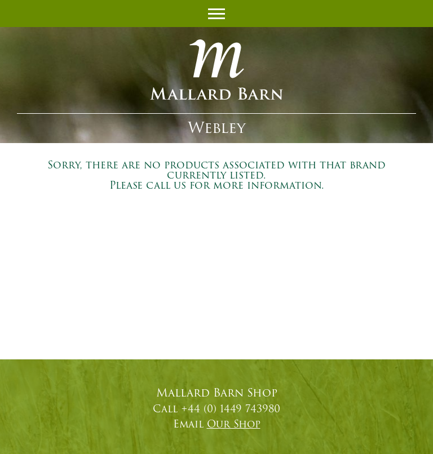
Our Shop (233, 424)
